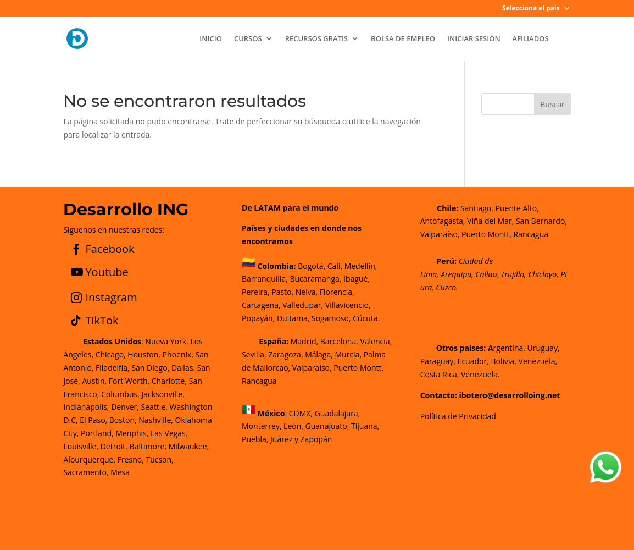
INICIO (210, 39)
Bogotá (310, 266)
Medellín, (360, 266)
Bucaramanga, (315, 278)
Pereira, (256, 292)
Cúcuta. (366, 318)
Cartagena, (261, 305)
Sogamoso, (331, 318)
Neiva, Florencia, (325, 292)
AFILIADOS (531, 39)
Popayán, (258, 318)
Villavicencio (347, 305)
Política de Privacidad (458, 416)
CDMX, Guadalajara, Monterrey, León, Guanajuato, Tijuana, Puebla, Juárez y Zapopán (310, 426)
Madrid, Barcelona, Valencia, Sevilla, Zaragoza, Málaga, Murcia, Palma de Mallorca (317, 354)
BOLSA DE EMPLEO (403, 39)
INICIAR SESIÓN (473, 39)
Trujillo (512, 274)
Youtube (106, 272)
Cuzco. (447, 287)
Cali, (333, 266)
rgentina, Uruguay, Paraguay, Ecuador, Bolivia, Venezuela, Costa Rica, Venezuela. (490, 361)
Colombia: (277, 266)
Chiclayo (542, 274)
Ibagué (354, 278)
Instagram (111, 297)
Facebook (109, 248)
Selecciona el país (530, 9)
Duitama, (293, 318)
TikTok (101, 320)
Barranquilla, (265, 278)
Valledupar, (302, 305)
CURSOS (248, 39)
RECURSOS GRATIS (316, 39)
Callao (486, 274)
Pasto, (282, 292)
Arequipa (456, 274)
